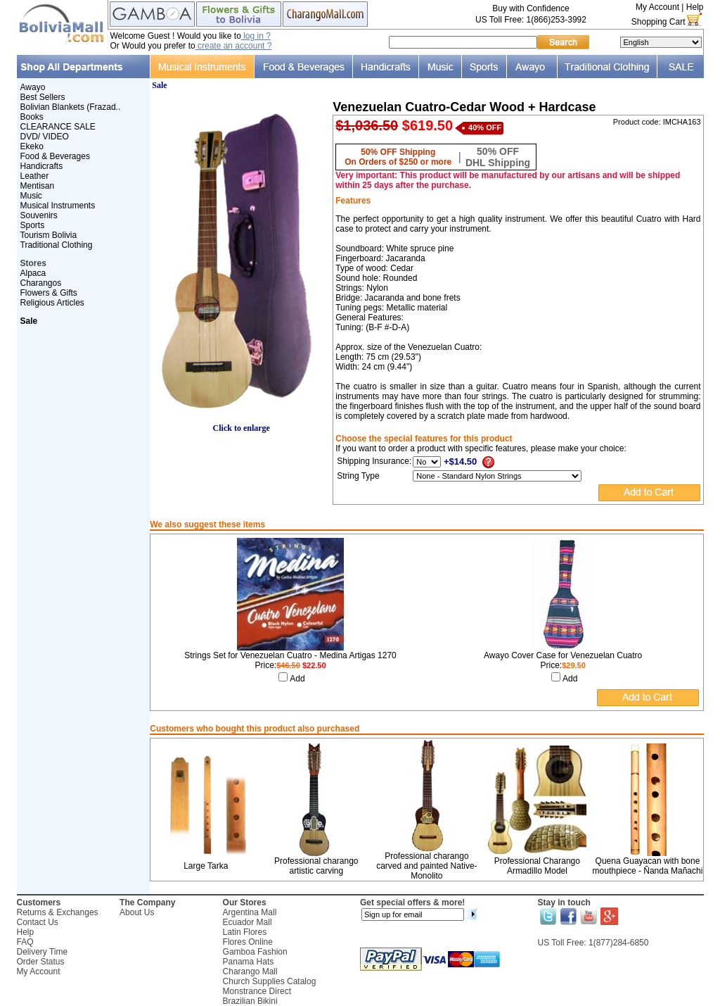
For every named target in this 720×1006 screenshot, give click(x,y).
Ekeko (32, 146)
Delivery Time (42, 952)
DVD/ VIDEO (44, 137)
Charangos (41, 283)
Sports (32, 225)
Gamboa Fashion (255, 952)
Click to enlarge (241, 424)
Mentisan (37, 186)
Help (695, 7)
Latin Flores (245, 932)
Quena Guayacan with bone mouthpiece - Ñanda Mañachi (648, 866)
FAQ (25, 942)
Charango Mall (250, 971)
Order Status (41, 962)
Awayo (33, 87)
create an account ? (233, 46)
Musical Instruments (58, 205)
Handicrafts (41, 166)
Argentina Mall (250, 912)
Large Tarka (206, 866)
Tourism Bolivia (48, 235)
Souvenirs (39, 215)
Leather (34, 176)
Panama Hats (248, 962)
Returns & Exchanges (57, 912)
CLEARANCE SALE (58, 127)
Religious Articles (52, 303)
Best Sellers (42, 97)
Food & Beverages (55, 156)
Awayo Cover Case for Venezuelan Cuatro (563, 655)
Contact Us (37, 922)
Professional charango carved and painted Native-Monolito (426, 866)
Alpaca (33, 273)
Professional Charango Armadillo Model (537, 866)
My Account (657, 7)
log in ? (256, 36)
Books (32, 117)
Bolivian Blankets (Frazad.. (70, 107)
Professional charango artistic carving (316, 866)
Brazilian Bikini (250, 1001)
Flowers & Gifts (48, 293)
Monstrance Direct (257, 991)
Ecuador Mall (247, 922)
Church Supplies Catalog (269, 981)
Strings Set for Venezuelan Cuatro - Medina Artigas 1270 (290, 655)
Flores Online (248, 942)
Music (31, 196)
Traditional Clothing (56, 245)
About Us (137, 912)
